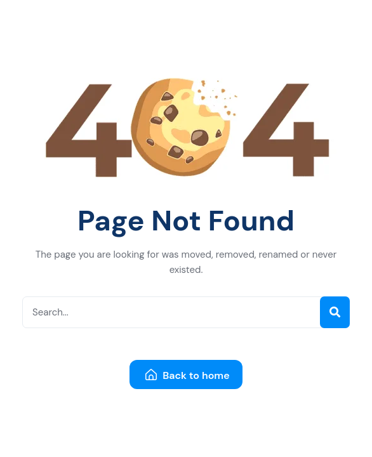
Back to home (187, 375)
